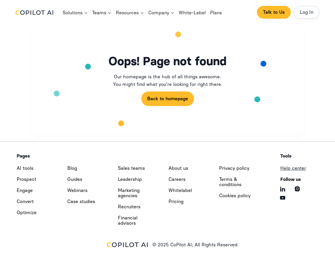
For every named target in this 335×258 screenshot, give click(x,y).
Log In (306, 12)
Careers (177, 179)
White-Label (192, 12)
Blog (72, 168)
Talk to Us (274, 12)
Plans (216, 12)
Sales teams (131, 168)
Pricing (176, 201)
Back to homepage (167, 98)
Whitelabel (180, 190)
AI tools (25, 168)
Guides (74, 179)
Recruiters (129, 206)
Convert (25, 201)
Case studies (81, 201)
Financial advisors (128, 220)
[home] (39, 12)
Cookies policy (234, 195)
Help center (293, 168)
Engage (25, 190)
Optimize (27, 212)
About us (178, 168)
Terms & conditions (230, 181)
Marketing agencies (129, 193)
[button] (75, 13)
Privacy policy (234, 168)
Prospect (26, 179)
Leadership (130, 179)
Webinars (77, 190)
